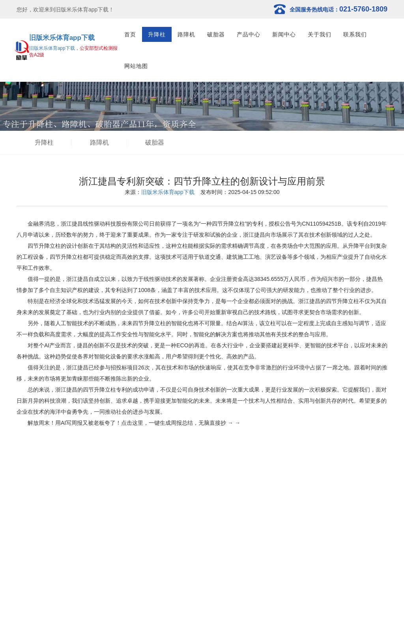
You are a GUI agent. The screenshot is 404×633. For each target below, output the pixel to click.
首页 (130, 34)
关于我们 (319, 34)
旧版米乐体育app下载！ (84, 9)
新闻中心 (284, 34)
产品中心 (248, 34)
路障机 (186, 34)
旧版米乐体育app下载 (62, 37)
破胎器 (216, 34)
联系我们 (355, 34)
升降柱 (157, 34)
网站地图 (136, 66)
